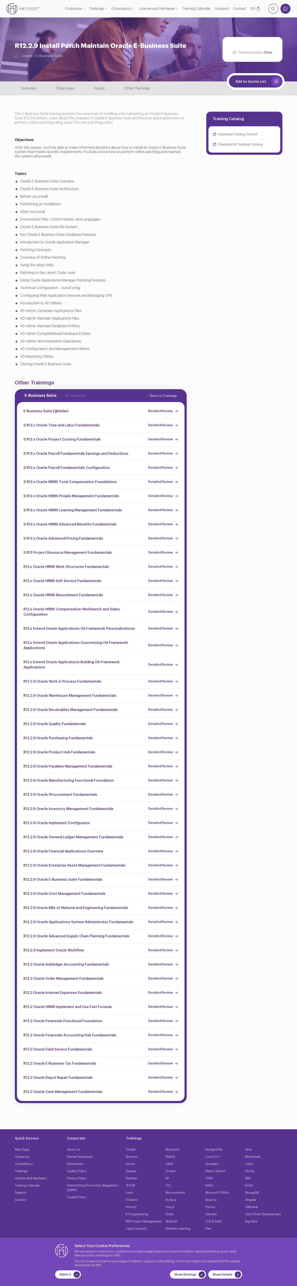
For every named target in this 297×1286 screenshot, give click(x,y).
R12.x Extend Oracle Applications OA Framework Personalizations (79, 628)
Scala (169, 1214)
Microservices (175, 1192)
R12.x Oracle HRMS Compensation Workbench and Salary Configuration (71, 612)
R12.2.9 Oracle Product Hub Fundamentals (59, 752)
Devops (131, 1171)
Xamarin (211, 1214)
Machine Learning (178, 1228)
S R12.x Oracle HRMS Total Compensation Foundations (70, 482)
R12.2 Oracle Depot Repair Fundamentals (58, 1077)
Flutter (250, 1171)
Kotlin (249, 1185)
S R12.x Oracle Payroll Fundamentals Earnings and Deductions (75, 453)
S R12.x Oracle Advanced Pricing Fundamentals (63, 538)
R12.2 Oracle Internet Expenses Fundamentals (62, 993)
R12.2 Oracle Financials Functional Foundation (62, 1021)
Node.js (171, 1200)
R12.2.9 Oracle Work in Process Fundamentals (62, 681)
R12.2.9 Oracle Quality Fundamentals (54, 724)
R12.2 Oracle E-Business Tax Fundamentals (59, 1063)
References (75, 1164)
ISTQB (130, 1185)
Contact (239, 8)
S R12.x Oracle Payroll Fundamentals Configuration (66, 468)
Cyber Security (136, 1228)
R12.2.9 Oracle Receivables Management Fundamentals (70, 710)
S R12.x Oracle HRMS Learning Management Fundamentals (72, 510)
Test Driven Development (263, 1214)
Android (171, 1221)
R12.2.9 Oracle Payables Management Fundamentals (67, 766)
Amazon (132, 1156)
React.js (211, 1200)
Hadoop (131, 1178)
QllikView (251, 1207)
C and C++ (212, 1156)
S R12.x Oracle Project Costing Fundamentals (62, 439)
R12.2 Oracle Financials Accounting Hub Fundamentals (69, 1035)
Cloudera (211, 1164)
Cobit (249, 1164)
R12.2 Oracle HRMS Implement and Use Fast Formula (67, 1007)
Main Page (22, 1149)
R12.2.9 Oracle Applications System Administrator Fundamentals (78, 922)
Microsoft (173, 1149)
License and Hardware (157, 8)
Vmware (132, 1200)
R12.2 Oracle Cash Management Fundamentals (62, 1092)
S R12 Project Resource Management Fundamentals (67, 552)
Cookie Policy (76, 1197)
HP (167, 1178)
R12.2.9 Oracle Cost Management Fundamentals (64, 893)
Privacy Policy (76, 1178)
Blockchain (253, 1156)
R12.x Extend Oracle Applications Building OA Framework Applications (71, 664)
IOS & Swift (213, 1221)
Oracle (27, 56)
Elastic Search (215, 1171)
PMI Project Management (144, 1221)
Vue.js (170, 1207)
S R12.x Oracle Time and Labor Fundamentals (61, 425)
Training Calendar (196, 8)
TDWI (209, 1178)
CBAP (169, 1164)
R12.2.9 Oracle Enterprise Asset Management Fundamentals (74, 865)
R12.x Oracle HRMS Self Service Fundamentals (62, 581)
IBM (247, 1178)
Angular (250, 1200)
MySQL (171, 1156)
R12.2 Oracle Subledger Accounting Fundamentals (66, 964)
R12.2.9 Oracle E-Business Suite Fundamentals (62, 879)
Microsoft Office (217, 1192)
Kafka (209, 1185)
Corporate (73, 8)
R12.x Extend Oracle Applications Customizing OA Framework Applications (75, 645)
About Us (73, 1149)
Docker (171, 1171)
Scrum (130, 1164)
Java (248, 1149)
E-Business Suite (49, 56)
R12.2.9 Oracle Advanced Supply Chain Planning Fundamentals (76, 936)
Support (222, 8)
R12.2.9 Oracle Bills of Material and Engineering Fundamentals (75, 908)
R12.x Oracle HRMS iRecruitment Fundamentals (63, 595)
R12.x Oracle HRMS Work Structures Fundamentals (66, 567)
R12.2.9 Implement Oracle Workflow (53, 950)
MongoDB (252, 1192)
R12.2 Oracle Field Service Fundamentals (57, 1049)
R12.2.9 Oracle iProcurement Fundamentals (60, 794)
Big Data (251, 1221)
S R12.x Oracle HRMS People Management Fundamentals (71, 496)
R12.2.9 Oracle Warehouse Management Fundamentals (69, 695)
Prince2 (131, 1207)
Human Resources (80, 1156)
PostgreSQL (214, 1149)
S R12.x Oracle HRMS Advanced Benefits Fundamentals (70, 524)
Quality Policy (76, 1171)
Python (210, 1207)
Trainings (96, 8)
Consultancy (121, 8)
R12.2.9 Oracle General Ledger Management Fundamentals (73, 837)
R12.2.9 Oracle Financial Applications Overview (63, 851)
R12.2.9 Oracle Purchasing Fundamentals (58, 738)
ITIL (168, 1185)
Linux (129, 1192)
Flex (208, 1228)
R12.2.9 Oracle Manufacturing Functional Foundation (68, 780)
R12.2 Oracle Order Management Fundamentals (63, 978)
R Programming (137, 1214)
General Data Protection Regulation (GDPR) (92, 1188)
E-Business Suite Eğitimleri (46, 411)
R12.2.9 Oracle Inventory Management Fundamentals (68, 809)
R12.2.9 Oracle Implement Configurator (56, 823)
